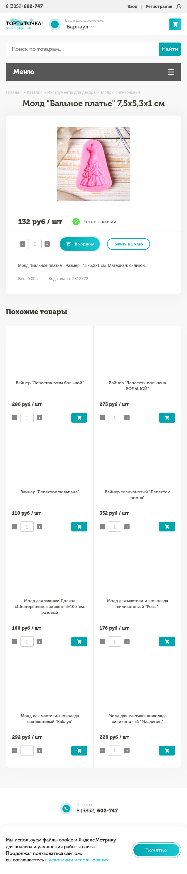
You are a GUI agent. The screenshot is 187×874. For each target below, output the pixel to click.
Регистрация (159, 6)
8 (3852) (24, 6)
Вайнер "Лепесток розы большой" (50, 382)
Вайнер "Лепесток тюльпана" (50, 491)
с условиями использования (76, 860)
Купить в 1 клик (128, 244)
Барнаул (77, 27)
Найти (170, 49)
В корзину (84, 244)
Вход (132, 6)
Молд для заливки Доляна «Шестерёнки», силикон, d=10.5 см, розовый (50, 606)
